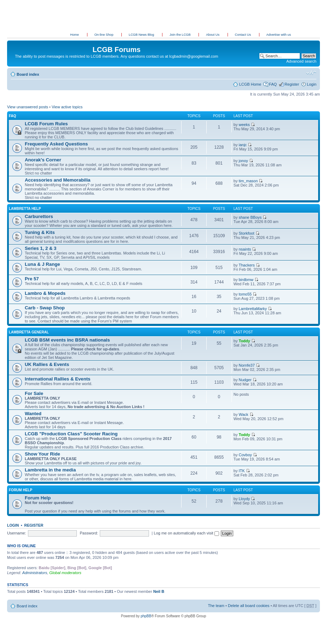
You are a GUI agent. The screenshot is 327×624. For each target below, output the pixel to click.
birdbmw (246, 279)
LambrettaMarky (253, 309)
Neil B (158, 591)
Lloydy (244, 499)
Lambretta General (29, 332)
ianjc (243, 145)
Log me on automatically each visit (186, 533)
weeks (244, 124)
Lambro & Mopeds (45, 293)
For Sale (34, 393)
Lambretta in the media (50, 470)
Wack (243, 414)
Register (292, 84)
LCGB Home (250, 84)
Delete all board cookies (248, 605)
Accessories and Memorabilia (57, 180)
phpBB (145, 616)
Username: (16, 533)
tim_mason (248, 181)
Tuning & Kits (40, 232)
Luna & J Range (42, 264)
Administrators (34, 573)
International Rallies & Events (57, 379)
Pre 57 (32, 278)
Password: (89, 533)
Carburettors (39, 216)
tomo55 (245, 294)
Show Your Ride (42, 454)
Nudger (245, 380)
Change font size (311, 73)
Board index (28, 74)
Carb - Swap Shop (45, 307)
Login (311, 84)
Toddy (244, 341)
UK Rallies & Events (47, 364)
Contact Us (243, 34)
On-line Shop (104, 34)
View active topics (67, 107)
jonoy (243, 161)
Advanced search (301, 61)
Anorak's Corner (43, 159)
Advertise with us (278, 34)
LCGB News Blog (142, 34)
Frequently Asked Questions (56, 144)
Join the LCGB (180, 34)
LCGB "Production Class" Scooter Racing (71, 433)
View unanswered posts (27, 107)
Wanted (33, 413)
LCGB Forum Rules (46, 123)
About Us (213, 34)
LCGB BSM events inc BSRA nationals (67, 340)
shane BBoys (250, 217)
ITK (242, 471)
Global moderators (65, 573)
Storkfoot (246, 233)
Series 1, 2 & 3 (40, 248)
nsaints (245, 249)
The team (216, 605)
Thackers (247, 265)
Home (74, 34)
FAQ (273, 84)
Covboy (245, 455)
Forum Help (20, 490)
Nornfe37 (247, 365)
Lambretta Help (25, 209)
